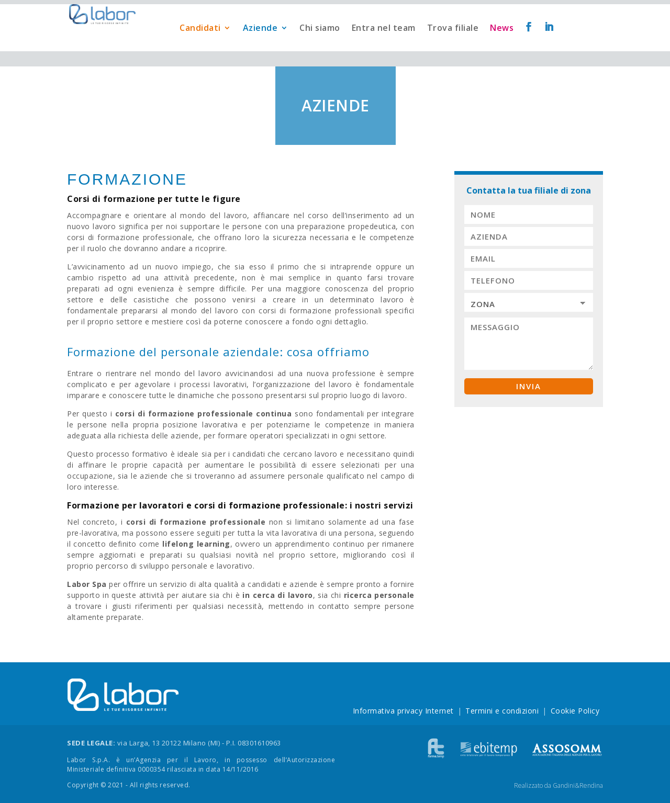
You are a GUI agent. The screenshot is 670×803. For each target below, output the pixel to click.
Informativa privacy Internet (403, 711)
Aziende (260, 43)
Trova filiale (453, 43)
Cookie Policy (575, 711)
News (501, 43)
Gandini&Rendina (578, 785)
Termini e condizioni (502, 711)
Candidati (200, 43)
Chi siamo (319, 43)
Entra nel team (384, 43)
